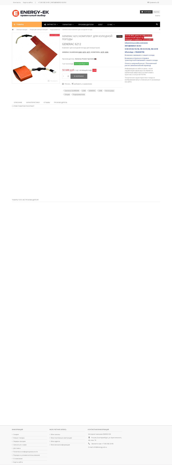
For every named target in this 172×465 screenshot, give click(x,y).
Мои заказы (55, 434)
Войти (157, 16)
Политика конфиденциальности (25, 452)
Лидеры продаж (19, 441)
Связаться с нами (20, 445)
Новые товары (19, 438)
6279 (102, 52)
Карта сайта (27, 2)
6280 (106, 52)
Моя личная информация (60, 445)
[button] (68, 24)
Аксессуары (109, 91)
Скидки (16, 434)
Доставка (17, 448)
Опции (67, 94)
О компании (17, 459)
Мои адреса (55, 441)
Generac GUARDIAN (72, 91)
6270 (84, 52)
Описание (18, 102)
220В (84, 91)
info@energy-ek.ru (100, 447)
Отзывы (47, 102)
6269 (80, 52)
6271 (88, 52)
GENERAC (92, 91)
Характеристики (33, 102)
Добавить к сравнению (83, 84)
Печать (67, 84)
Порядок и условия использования (26, 455)
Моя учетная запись (58, 429)
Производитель (60, 102)
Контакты (17, 2)
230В (100, 91)
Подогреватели (79, 94)
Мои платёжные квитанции (61, 438)
